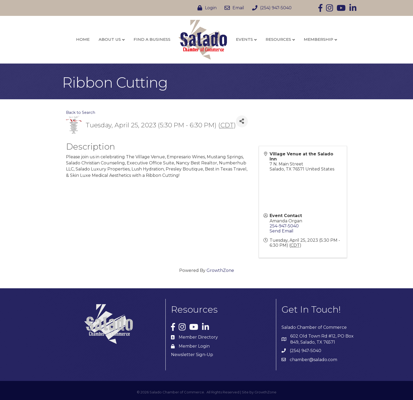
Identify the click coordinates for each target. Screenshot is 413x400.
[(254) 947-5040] (270, 8)
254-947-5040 (284, 225)
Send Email (281, 230)
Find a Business (152, 39)
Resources (278, 39)
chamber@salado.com (313, 359)
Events (244, 39)
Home (83, 39)
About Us (110, 39)
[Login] (206, 8)
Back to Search (80, 112)
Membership (318, 39)
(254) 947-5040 (305, 350)
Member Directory (198, 337)
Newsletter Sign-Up (192, 354)
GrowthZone (220, 270)
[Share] (242, 121)
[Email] (233, 8)
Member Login (194, 346)
